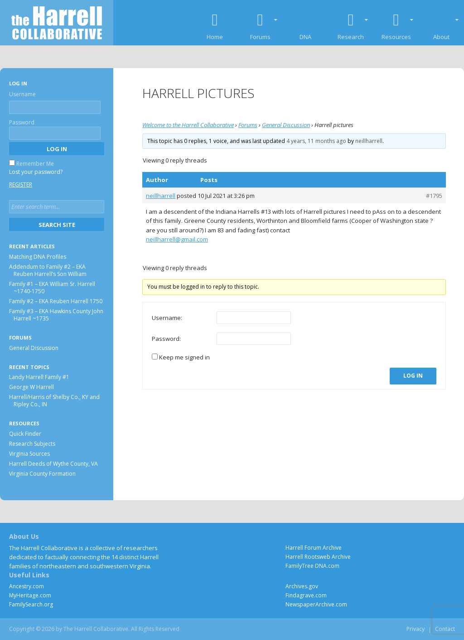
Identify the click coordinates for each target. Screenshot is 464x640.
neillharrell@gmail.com (177, 239)
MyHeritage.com (30, 595)
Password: (166, 339)
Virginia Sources (29, 454)
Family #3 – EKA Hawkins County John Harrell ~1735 (56, 314)
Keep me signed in (184, 357)
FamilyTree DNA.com (312, 566)
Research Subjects (32, 444)
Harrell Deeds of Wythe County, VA (53, 464)
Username (22, 94)
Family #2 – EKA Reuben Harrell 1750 (55, 301)
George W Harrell (31, 387)
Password (21, 122)
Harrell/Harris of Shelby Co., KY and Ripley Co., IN (54, 400)
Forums (247, 125)
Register (20, 184)
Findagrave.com (306, 595)
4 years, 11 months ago (316, 141)
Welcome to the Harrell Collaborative (188, 125)
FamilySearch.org (31, 604)
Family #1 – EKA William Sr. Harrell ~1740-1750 (52, 287)
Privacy (415, 629)
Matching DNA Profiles (37, 257)
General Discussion (286, 125)
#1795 (434, 196)
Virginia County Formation (42, 474)
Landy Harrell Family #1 (39, 377)
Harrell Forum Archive (313, 547)
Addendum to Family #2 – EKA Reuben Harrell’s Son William (48, 270)
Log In (413, 375)
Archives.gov (301, 586)
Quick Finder (25, 434)
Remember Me (35, 163)
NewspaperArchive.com (316, 604)
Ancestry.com (26, 586)
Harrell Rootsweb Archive (318, 557)
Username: (167, 318)
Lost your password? (36, 172)
